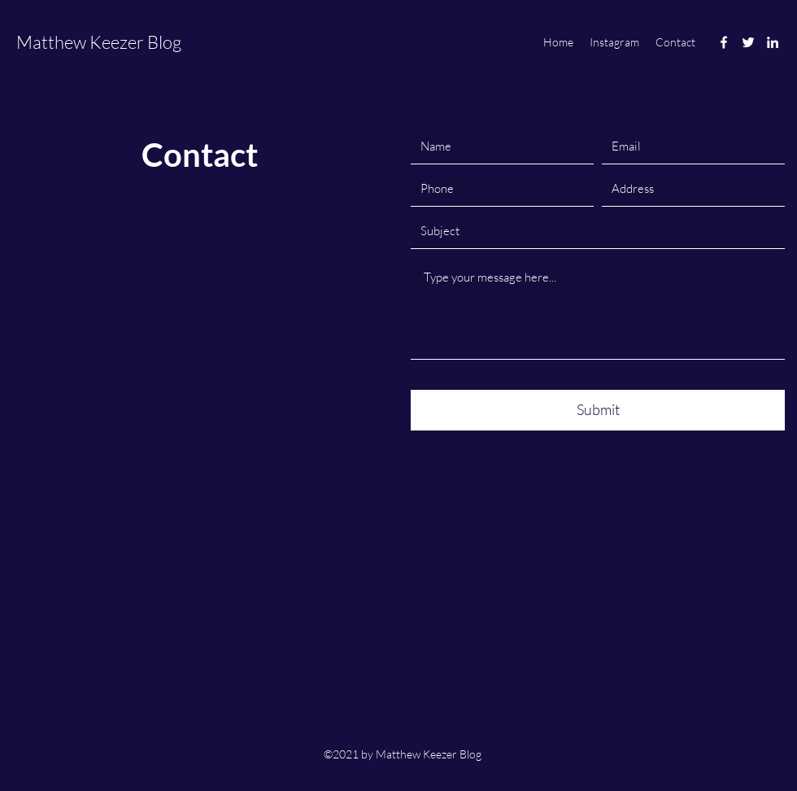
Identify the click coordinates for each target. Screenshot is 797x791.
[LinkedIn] (772, 42)
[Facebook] (724, 42)
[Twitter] (748, 42)
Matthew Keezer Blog (98, 42)
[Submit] (598, 410)
